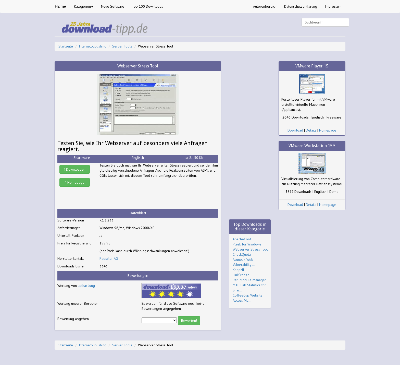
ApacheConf (242, 239)
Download (295, 130)
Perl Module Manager (249, 280)
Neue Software (112, 6)
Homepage (74, 182)
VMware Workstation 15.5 (312, 145)
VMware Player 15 (311, 66)
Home (60, 6)
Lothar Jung (86, 285)
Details (311, 130)
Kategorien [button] (83, 6)
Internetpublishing (92, 46)
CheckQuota (242, 254)
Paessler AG (108, 258)
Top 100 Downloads (147, 6)
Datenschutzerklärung (300, 6)
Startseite (65, 46)
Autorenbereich (265, 6)
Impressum (333, 6)
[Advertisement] (140, 193)
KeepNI (238, 269)
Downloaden (74, 169)
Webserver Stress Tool (250, 249)
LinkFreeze (241, 275)
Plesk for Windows (247, 244)
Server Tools (122, 46)
